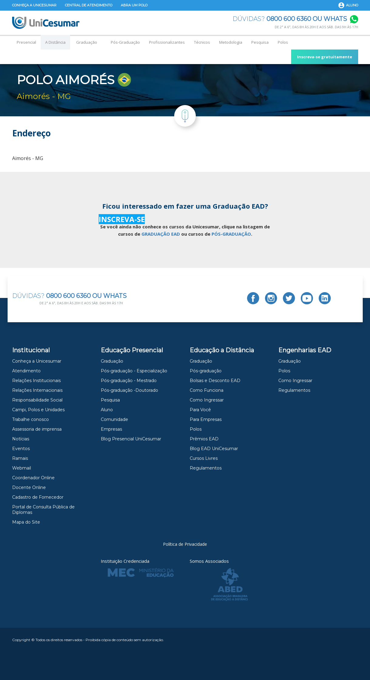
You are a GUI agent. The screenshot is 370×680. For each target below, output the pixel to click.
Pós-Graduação (125, 42)
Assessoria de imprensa (37, 429)
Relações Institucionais (36, 380)
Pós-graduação (206, 371)
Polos (283, 42)
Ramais (20, 458)
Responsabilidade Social (37, 400)
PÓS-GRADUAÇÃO (231, 234)
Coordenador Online (33, 477)
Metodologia (230, 42)
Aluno (352, 5)
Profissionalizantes (167, 42)
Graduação (86, 42)
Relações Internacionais (37, 390)
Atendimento (26, 371)
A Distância (55, 42)
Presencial (26, 42)
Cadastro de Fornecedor (37, 497)
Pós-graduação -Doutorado (129, 390)
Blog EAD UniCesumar (214, 448)
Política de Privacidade (185, 544)
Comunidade (114, 419)
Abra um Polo (134, 5)
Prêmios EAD (204, 439)
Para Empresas (206, 419)
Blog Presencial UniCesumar (131, 439)
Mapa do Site (26, 522)
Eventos (21, 448)
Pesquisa (260, 42)
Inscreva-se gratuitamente (324, 57)
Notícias (20, 439)
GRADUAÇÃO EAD (160, 234)
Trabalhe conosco (30, 419)
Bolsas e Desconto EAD (215, 380)
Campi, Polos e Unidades (38, 409)
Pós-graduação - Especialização (134, 371)
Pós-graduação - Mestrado (129, 380)
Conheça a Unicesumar (34, 5)
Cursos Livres (204, 458)
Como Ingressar (207, 400)
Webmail (21, 468)
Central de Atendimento (88, 5)
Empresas (111, 429)
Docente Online (29, 487)
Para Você (200, 409)
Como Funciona (206, 390)
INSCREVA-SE (122, 219)
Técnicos (202, 42)
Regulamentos (206, 468)
